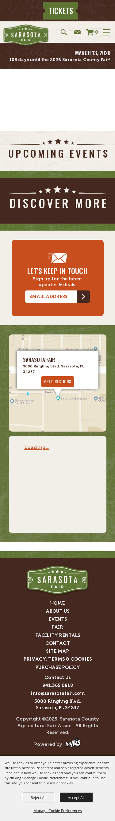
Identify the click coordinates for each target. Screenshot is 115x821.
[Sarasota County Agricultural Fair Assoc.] (26, 35)
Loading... (36, 447)
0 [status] (96, 32)
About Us (57, 611)
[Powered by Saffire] (73, 744)
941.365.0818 (57, 685)
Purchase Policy (57, 667)
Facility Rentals (57, 635)
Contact (57, 643)
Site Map (57, 651)
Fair (57, 627)
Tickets (60, 10)
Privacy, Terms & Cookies (57, 659)
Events (57, 619)
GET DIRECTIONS (57, 381)
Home (57, 603)
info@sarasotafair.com (58, 693)
